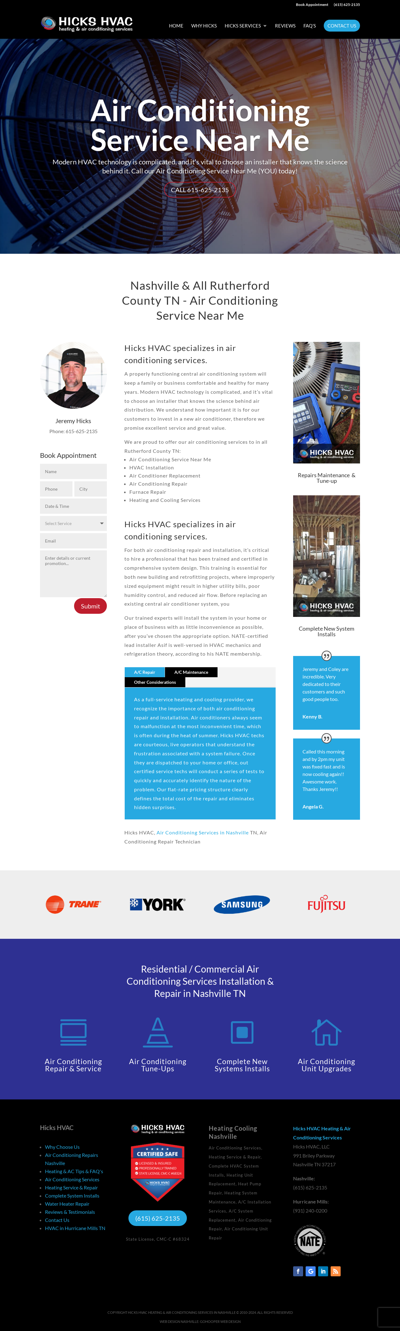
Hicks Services (243, 25)
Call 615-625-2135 (200, 189)
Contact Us (342, 25)
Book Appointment (312, 5)
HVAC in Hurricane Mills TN (75, 1228)
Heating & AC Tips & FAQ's (74, 1171)
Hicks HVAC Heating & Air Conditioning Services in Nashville (182, 1312)
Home (176, 25)
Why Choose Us (62, 1147)
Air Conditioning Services (72, 1179)
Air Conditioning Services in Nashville (203, 832)
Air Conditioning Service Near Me (200, 124)
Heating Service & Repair (71, 1187)
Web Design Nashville (179, 1321)
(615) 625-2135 (347, 5)
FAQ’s (309, 25)
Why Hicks (204, 25)
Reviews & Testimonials (70, 1212)
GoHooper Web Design (220, 1321)
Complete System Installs (72, 1195)
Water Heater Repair (67, 1204)
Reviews (285, 25)
